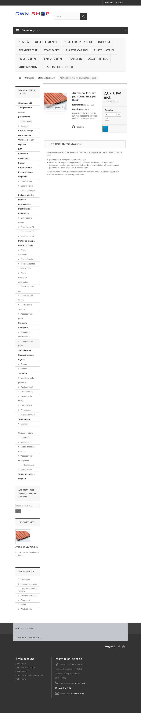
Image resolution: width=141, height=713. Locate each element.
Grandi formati (26, 392)
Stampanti (52, 50)
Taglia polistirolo (59, 67)
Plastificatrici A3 (27, 232)
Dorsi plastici (26, 181)
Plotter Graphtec (27, 264)
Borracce (24, 126)
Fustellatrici (104, 50)
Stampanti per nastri (25, 343)
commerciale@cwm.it (75, 693)
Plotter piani (25, 268)
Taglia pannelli (26, 387)
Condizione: (77, 109)
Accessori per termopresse (25, 458)
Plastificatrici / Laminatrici (24, 211)
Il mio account (24, 659)
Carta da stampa (25, 130)
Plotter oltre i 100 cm (25, 307)
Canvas (23, 369)
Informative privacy (28, 584)
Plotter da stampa (26, 241)
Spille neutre (26, 121)
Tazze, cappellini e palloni (26, 449)
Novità (23, 42)
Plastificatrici (77, 50)
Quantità (109, 110)
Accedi (119, 2)
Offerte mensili (47, 42)
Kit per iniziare (25, 167)
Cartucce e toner (26, 140)
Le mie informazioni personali (29, 675)
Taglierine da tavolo (25, 398)
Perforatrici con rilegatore (25, 174)
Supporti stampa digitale (26, 357)
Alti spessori (25, 410)
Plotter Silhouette (22, 252)
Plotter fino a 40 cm (26, 288)
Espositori (23, 154)
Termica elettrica (27, 190)
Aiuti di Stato (26, 609)
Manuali (24, 424)
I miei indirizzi (21, 671)
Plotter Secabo (26, 259)
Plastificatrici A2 (27, 227)
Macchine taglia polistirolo (26, 380)
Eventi (23, 604)
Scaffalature (28, 465)
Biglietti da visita (27, 414)
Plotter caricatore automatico (23, 277)
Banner (23, 364)
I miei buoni (20, 679)
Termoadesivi (52, 58)
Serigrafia (22, 323)
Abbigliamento (25, 108)
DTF (20, 149)
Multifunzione (26, 442)
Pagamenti (25, 600)
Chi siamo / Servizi (28, 596)
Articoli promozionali (24, 114)
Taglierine (22, 373)
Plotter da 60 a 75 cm (25, 298)
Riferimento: (78, 105)
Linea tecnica (26, 405)
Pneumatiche (26, 437)
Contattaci (108, 2)
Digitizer (22, 144)
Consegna (25, 579)
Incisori (104, 42)
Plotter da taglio (78, 42)
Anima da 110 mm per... (27, 547)
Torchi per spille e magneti (26, 476)
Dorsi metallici (26, 186)
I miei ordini (20, 663)
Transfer (75, 58)
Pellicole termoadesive (24, 202)
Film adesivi (27, 58)
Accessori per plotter (25, 316)
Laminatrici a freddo (25, 220)
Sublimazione (28, 67)
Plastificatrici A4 (27, 236)
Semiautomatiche (25, 433)
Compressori (26, 469)
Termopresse (28, 50)
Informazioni (26, 571)
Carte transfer (24, 135)
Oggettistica (98, 58)
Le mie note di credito (25, 667)
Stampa (80, 127)
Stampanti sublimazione (24, 334)
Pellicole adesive (26, 195)
